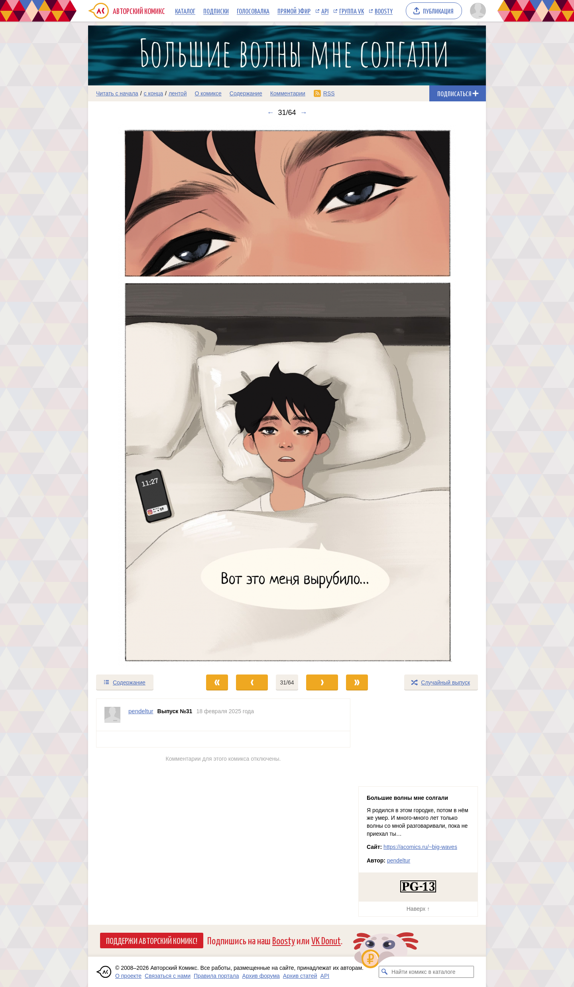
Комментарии (287, 93)
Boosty (384, 10)
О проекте (128, 976)
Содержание (246, 93)
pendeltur (398, 860)
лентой (178, 93)
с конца (153, 93)
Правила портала (216, 976)
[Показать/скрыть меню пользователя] (476, 11)
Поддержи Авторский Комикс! (151, 940)
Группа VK (351, 10)
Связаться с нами (168, 976)
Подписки (216, 10)
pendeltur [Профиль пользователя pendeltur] (140, 711)
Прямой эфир (294, 10)
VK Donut (326, 940)
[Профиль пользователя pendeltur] (112, 715)
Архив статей (300, 976)
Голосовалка (253, 10)
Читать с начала (117, 93)
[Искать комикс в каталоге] (384, 971)
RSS (329, 93)
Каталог (185, 10)
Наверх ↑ (418, 909)
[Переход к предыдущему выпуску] (138, 395)
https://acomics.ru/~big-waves (420, 847)
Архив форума (261, 976)
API (324, 10)
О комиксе (208, 93)
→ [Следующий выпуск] (303, 113)
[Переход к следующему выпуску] (287, 395)
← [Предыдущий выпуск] (270, 113)
